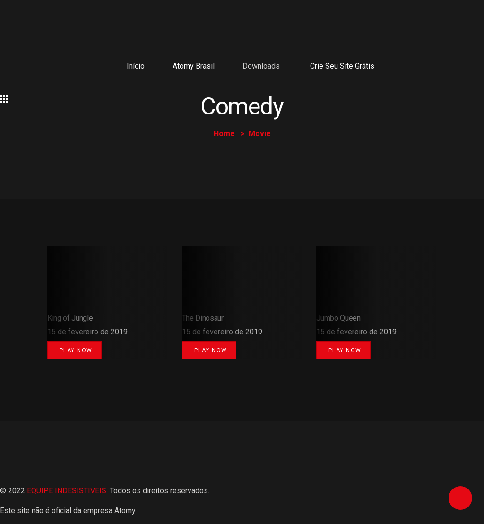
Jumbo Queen (338, 318)
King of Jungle (70, 318)
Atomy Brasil (194, 65)
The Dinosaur (203, 318)
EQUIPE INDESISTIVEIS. (67, 490)
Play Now (76, 350)
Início (136, 65)
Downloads (261, 65)
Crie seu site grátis (342, 65)
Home (224, 133)
